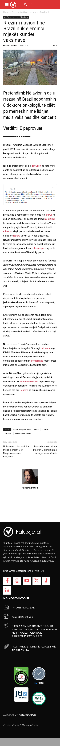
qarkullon (36, 165)
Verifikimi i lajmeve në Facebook (34, 12)
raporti (16, 235)
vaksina (8, 433)
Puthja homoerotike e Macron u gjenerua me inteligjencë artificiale (45, 450)
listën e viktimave (29, 381)
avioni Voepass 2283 (22, 429)
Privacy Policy (11, 725)
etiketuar (7, 231)
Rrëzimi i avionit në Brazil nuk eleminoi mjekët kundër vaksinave (24, 31)
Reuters (24, 390)
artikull (48, 214)
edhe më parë (39, 248)
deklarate (46, 348)
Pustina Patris (10, 45)
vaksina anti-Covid (23, 433)
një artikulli (49, 218)
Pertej (14, 12)
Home (6, 12)
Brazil (36, 429)
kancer (46, 429)
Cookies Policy (30, 725)
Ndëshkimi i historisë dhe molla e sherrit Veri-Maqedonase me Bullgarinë (16, 451)
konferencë (37, 360)
